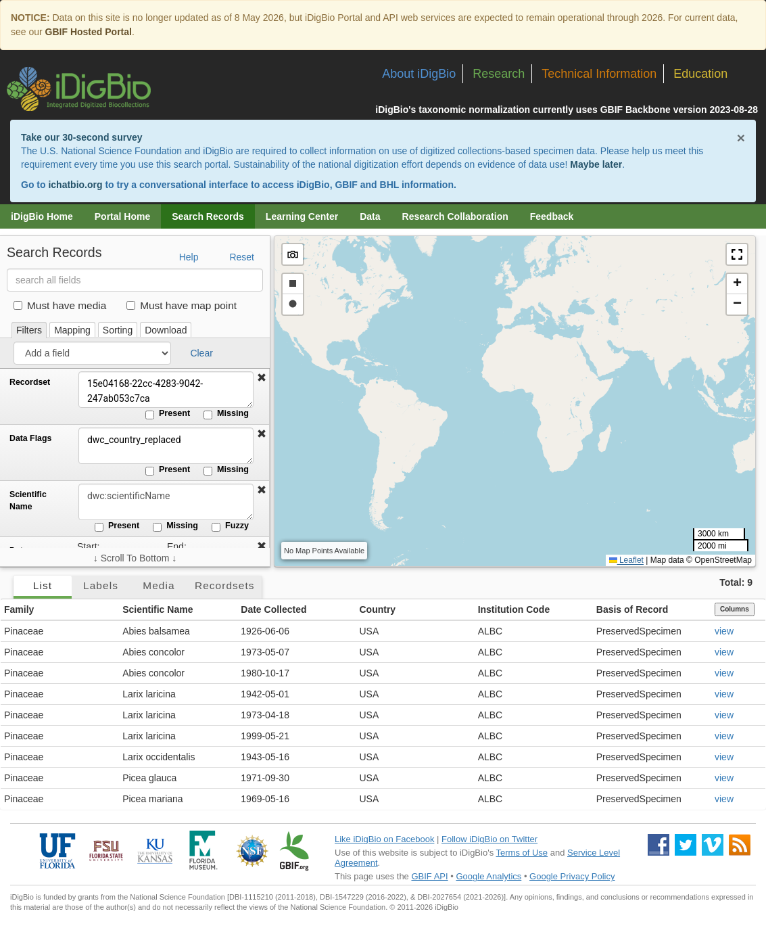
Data (370, 216)
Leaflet (626, 560)
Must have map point (181, 305)
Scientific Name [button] (157, 609)
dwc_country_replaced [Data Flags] (166, 445)
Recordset (29, 382)
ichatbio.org (75, 184)
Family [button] (19, 609)
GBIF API (429, 876)
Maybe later (596, 164)
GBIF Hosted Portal (88, 31)
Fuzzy (230, 526)
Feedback (552, 216)
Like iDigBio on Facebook (384, 839)
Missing (226, 414)
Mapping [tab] (72, 330)
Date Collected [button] (273, 609)
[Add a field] (92, 353)
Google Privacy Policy (572, 876)
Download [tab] (166, 330)
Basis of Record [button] (632, 609)
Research (499, 73)
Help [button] (189, 257)
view (724, 631)
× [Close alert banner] (741, 138)
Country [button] (377, 609)
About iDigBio (419, 73)
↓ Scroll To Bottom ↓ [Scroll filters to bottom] (134, 558)
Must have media (60, 305)
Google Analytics (488, 876)
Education (700, 73)
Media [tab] (158, 585)
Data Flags (30, 438)
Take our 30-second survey (81, 137)
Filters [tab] (29, 330)
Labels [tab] (100, 585)
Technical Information (599, 73)
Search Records (208, 216)
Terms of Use (522, 853)
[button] (261, 378)
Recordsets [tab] (225, 585)
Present (167, 414)
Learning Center (302, 216)
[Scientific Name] (166, 502)
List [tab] (42, 585)
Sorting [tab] (118, 330)
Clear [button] (201, 353)
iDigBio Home (42, 216)
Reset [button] (241, 257)
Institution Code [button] (514, 609)
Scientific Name (28, 500)
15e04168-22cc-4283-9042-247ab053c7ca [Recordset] (166, 389)
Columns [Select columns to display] (734, 609)
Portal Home (122, 216)
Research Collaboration (455, 216)
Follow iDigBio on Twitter (489, 839)
